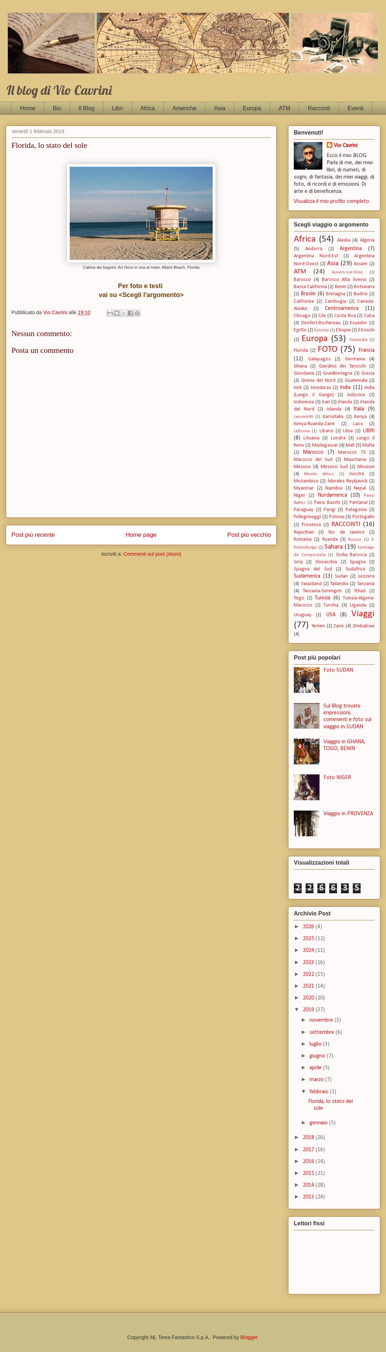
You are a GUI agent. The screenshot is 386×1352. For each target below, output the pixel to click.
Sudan (341, 576)
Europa (252, 108)
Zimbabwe (364, 626)
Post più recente (33, 534)
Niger (299, 495)
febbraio (320, 1092)
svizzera (366, 576)
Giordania (304, 373)
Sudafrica (355, 569)
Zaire (338, 626)
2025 (309, 939)
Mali (350, 445)
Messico (302, 467)
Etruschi (366, 330)
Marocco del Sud (313, 459)
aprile (316, 1068)
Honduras (321, 387)
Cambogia (335, 301)
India (345, 387)
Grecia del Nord (318, 380)
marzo (317, 1080)
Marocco (313, 452)
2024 (309, 950)
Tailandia (339, 584)
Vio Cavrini (345, 146)
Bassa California (310, 287)
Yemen (318, 626)
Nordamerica (332, 495)
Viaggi (363, 613)
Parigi (330, 509)
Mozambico (306, 481)
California (304, 301)
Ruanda (330, 539)
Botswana (364, 287)
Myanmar (304, 488)
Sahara (334, 547)
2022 (309, 974)
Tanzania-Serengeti (322, 591)
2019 (309, 1010)
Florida (301, 350)
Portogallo (363, 517)
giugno (318, 1056)
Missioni (366, 467)
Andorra (313, 249)
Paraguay (303, 509)
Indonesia (304, 402)
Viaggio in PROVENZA (348, 814)
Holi (298, 387)
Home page (141, 534)
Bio (57, 108)
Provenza (311, 524)
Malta (368, 445)
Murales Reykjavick (347, 481)
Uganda (358, 605)
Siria (298, 562)
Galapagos (319, 359)
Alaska (343, 240)
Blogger (249, 1337)
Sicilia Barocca (351, 555)
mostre (356, 474)
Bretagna (335, 294)
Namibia (333, 488)
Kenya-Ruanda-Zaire (314, 424)
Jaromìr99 (303, 416)
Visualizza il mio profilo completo (331, 201)
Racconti (319, 108)
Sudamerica (307, 576)
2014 (309, 1185)
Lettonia (302, 431)
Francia (366, 350)
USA (331, 615)
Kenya (360, 416)
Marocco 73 (351, 452)
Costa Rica (345, 315)
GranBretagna (337, 373)
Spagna (358, 562)
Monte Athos (319, 474)
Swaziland (311, 584)
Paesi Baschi (327, 502)
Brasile (308, 294)
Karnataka (333, 416)
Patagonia (356, 509)
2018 (309, 1138)
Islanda (334, 409)
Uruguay (303, 615)
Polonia (337, 517)
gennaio (319, 1123)
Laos (358, 424)
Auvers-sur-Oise (347, 272)
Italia (358, 409)
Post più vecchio (249, 534)
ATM (285, 108)
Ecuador (358, 323)
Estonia (321, 330)
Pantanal (358, 502)
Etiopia (343, 330)
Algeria (367, 240)
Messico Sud (334, 467)
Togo (299, 598)
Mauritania (355, 459)
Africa (147, 108)
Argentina (351, 249)
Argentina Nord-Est (316, 256)
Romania (303, 539)
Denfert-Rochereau (321, 323)
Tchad (360, 591)
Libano (326, 431)
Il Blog (86, 108)
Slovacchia (326, 562)
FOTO (327, 349)
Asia (219, 108)
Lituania (311, 438)
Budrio (361, 294)
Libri (117, 108)
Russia (354, 539)
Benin (340, 287)
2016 (309, 1161)
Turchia (330, 605)
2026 (309, 927)
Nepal (360, 488)
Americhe (184, 108)
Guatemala (356, 380)
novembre (322, 1020)
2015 (309, 1173)
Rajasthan (304, 532)
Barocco (302, 279)
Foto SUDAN (338, 670)
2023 (309, 963)
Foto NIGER (337, 777)
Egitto (300, 330)
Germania (355, 359)
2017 (309, 1150)
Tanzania (366, 584)
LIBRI (369, 431)
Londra (338, 438)
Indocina (356, 395)
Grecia (368, 373)
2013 (309, 1197)
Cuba (369, 315)
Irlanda (345, 402)
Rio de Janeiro (346, 532)
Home (27, 108)
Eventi (355, 108)
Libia (348, 431)
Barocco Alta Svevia (344, 279)
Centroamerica (341, 308)
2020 (309, 998)
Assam (360, 264)
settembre (323, 1032)
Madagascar (325, 445)
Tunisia (322, 598)
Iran (326, 402)
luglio (316, 1044)
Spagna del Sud (313, 569)
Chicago (302, 315)
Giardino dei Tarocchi (342, 366)
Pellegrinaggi (307, 517)
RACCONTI (345, 524)
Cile (322, 315)
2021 (309, 986)
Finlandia (358, 339)
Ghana (300, 366)
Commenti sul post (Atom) (152, 554)
